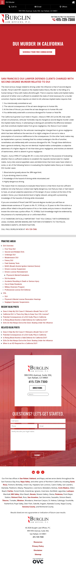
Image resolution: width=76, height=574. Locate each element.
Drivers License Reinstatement (16, 272)
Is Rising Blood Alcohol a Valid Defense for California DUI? (25, 320)
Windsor (20, 500)
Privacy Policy (38, 546)
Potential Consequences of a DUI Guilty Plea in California (24, 317)
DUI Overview (8, 246)
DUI (6, 296)
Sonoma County (28, 507)
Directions (37, 388)
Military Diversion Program (15, 287)
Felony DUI (9, 260)
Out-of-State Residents (13, 284)
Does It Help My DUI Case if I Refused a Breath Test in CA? (25, 311)
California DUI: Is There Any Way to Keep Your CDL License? (26, 314)
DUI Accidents (10, 278)
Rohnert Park (16, 497)
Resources (38, 542)
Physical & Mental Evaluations (17, 275)
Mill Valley (15, 494)
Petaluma (59, 494)
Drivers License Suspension (15, 269)
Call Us (13, 7)
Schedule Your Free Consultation (37, 52)
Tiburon (5, 500)
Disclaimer (38, 550)
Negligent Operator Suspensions (17, 302)
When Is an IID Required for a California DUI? (20, 343)
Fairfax (10, 491)
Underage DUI (10, 255)
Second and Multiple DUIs (14, 252)
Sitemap (38, 554)
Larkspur (70, 491)
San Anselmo (33, 497)
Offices (63, 7)
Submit (37, 455)
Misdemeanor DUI (11, 257)
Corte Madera (63, 488)
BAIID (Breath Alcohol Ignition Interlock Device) (22, 266)
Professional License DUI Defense (18, 290)
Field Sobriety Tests (12, 263)
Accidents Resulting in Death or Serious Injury (22, 281)
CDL (4, 293)
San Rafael (24, 478)
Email (38, 7)
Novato (33, 494)
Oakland (32, 478)
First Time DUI (10, 249)
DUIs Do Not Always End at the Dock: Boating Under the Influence (28, 323)
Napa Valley (25, 482)
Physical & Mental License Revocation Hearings (23, 299)
